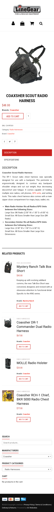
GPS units (36, 193)
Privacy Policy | (29, 505)
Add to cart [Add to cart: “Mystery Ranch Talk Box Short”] (23, 306)
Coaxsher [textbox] (26, 456)
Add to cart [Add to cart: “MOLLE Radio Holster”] (23, 379)
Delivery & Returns (9, 508)
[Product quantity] (28, 116)
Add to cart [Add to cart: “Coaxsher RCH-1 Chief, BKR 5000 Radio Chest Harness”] (23, 419)
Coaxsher (14, 110)
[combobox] (27, 456)
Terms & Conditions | (43, 505)
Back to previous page (15, 34)
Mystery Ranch (28, 301)
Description (10, 152)
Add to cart (12, 116)
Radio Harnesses (16, 130)
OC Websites (32, 508)
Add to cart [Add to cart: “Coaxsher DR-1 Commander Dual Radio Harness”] (23, 347)
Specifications (11, 159)
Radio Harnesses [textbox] (26, 469)
